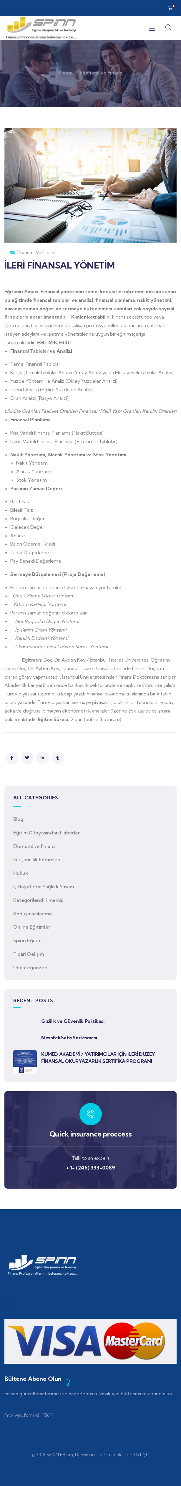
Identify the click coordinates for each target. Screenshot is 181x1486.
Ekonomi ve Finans (101, 73)
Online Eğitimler (31, 927)
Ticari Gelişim (28, 954)
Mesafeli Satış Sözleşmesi (69, 1038)
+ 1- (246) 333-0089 (90, 1167)
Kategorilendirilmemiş (38, 900)
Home (66, 73)
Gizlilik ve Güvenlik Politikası (72, 1021)
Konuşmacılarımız (33, 914)
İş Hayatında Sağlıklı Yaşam (43, 886)
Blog (18, 819)
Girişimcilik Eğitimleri (36, 859)
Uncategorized (30, 967)
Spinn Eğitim (27, 940)
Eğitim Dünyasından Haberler (46, 833)
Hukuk (20, 873)
